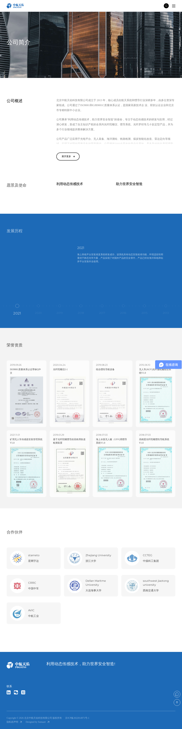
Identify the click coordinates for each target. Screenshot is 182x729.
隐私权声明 (14, 722)
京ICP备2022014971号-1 (77, 718)
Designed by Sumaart (38, 722)
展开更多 (66, 156)
